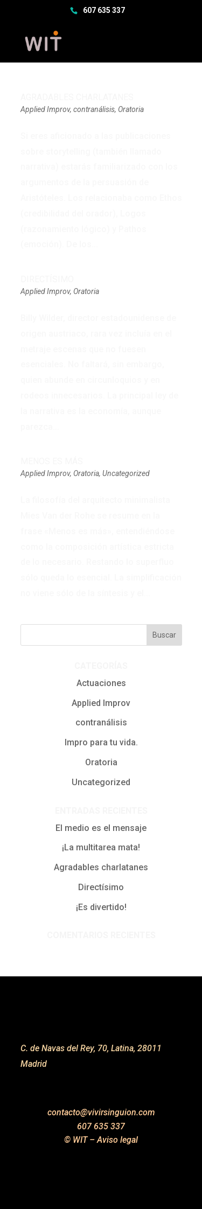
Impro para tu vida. (101, 742)
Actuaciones (101, 683)
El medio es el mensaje (101, 828)
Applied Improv (45, 109)
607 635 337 (104, 10)
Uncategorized (126, 473)
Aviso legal (117, 1140)
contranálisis (94, 109)
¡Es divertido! (101, 907)
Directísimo (47, 279)
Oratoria (131, 109)
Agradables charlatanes (77, 97)
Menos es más (51, 461)
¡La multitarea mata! (101, 847)
